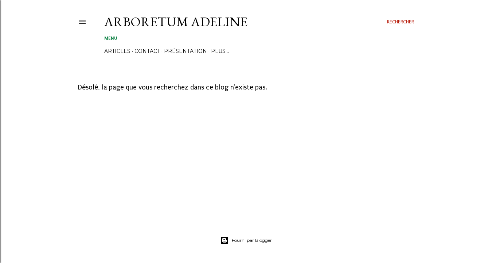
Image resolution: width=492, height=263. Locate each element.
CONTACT (147, 51)
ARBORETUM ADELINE (175, 21)
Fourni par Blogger (246, 240)
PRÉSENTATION (185, 51)
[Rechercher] (400, 22)
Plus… (220, 51)
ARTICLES (117, 51)
